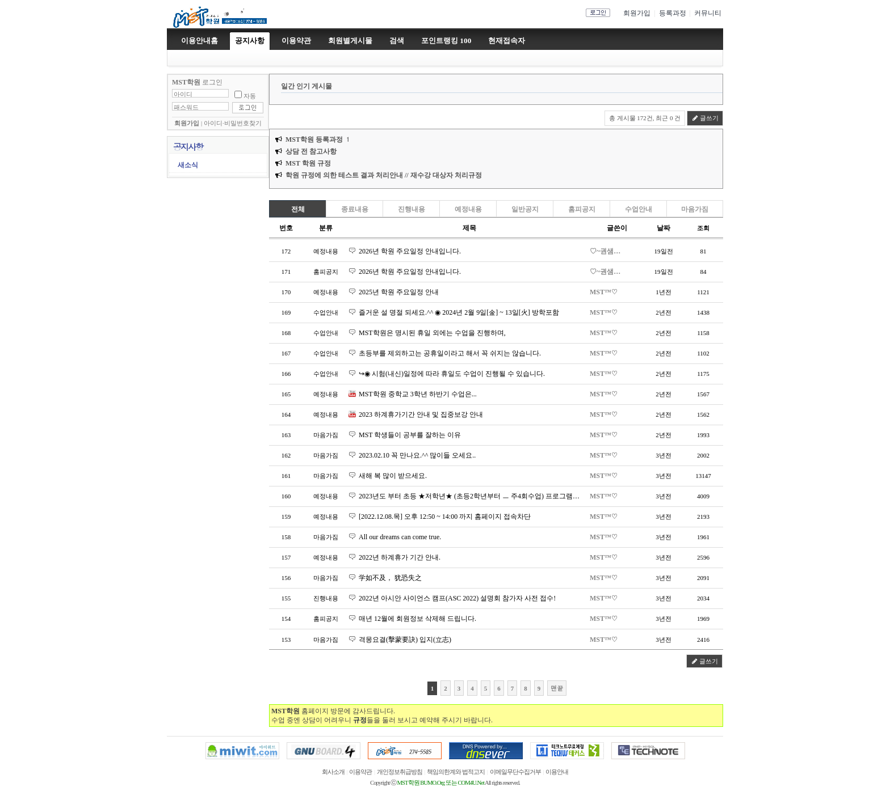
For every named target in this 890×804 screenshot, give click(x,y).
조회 (703, 228)
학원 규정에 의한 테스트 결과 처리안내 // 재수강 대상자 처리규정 (384, 175)
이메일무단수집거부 (515, 772)
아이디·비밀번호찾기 (233, 123)
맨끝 (557, 688)
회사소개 (333, 772)
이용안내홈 (199, 40)
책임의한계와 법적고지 (456, 772)
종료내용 (354, 209)
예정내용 (468, 209)
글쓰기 (705, 118)
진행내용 (411, 209)
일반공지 (525, 209)
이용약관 (360, 772)
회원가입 (636, 13)
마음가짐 (694, 209)
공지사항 (250, 40)
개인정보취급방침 (399, 772)
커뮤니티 (707, 13)
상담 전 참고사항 (311, 151)
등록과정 (672, 13)
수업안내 (638, 209)
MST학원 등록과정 (314, 139)
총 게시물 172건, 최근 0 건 (645, 118)
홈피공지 (581, 209)
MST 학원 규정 (308, 163)
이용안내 (556, 772)
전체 (298, 209)
